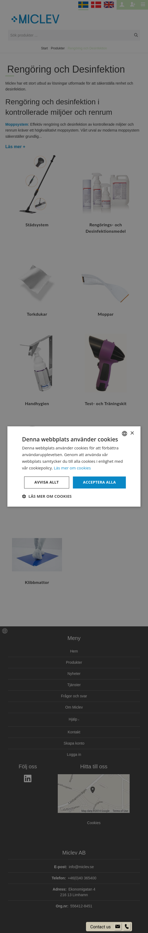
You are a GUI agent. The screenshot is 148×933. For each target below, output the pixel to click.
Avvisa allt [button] (46, 482)
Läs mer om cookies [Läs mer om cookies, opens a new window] (72, 468)
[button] (47, 496)
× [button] (132, 433)
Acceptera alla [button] (99, 482)
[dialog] (74, 466)
